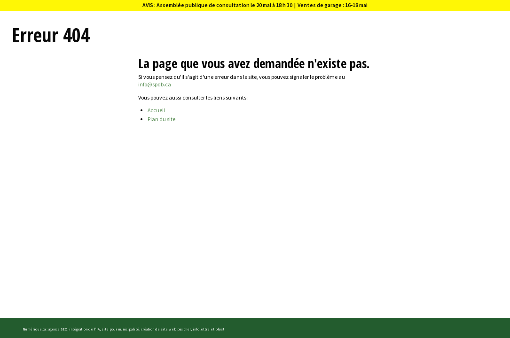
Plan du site (161, 119)
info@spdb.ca (154, 84)
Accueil (156, 110)
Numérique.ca (34, 329)
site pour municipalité (120, 329)
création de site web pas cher (166, 329)
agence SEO (57, 329)
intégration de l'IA (84, 329)
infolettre (201, 329)
